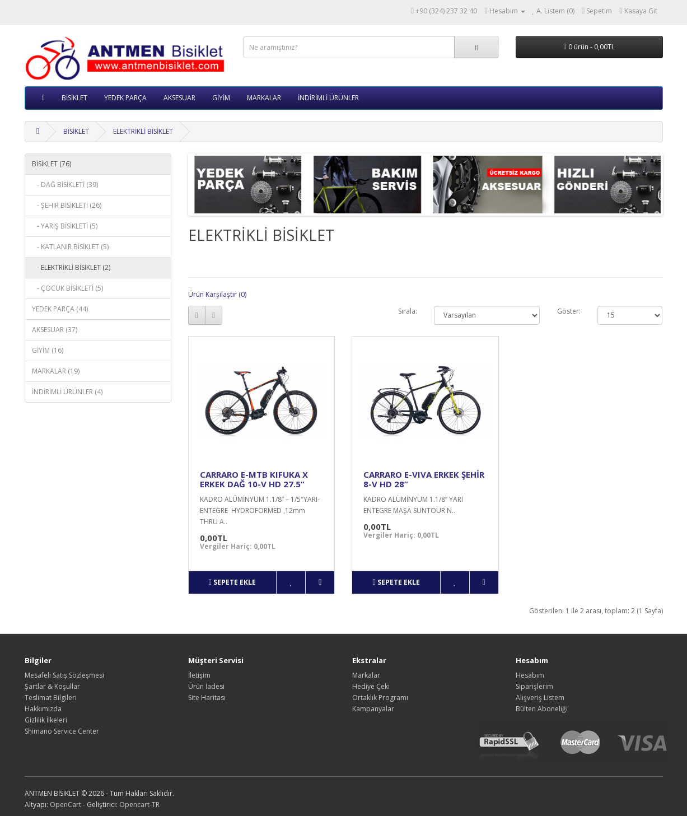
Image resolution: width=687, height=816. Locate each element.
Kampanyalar (373, 709)
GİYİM (221, 97)
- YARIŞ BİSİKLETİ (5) (64, 226)
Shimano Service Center (62, 731)
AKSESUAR (179, 97)
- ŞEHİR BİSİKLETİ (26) (66, 205)
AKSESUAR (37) (54, 329)
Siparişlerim (534, 686)
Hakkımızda (43, 709)
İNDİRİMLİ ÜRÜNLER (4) (67, 392)
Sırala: (407, 311)
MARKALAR (264, 97)
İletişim (199, 675)
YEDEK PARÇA (125, 97)
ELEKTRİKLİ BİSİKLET (143, 131)
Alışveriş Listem (540, 697)
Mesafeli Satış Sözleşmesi (64, 675)
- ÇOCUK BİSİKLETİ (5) (67, 288)
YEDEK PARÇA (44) (60, 309)
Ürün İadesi (206, 686)
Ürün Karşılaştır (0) (217, 294)
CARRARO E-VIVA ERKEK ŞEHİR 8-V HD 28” (423, 479)
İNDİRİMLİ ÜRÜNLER (328, 97)
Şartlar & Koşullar (52, 686)
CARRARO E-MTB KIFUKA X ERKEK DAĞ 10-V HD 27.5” (254, 479)
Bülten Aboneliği (542, 709)
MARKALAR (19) (56, 371)
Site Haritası (207, 697)
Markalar (366, 675)
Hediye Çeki (371, 686)
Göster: (569, 311)
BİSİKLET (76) (51, 164)
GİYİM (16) (47, 350)
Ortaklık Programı (380, 697)
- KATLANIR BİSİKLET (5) (70, 246)
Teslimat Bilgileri (51, 697)
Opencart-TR (139, 804)
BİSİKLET (74, 97)
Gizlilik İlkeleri (46, 720)
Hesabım (530, 675)
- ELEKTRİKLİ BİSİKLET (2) (71, 267)
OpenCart (65, 804)
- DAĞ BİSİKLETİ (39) (65, 184)
